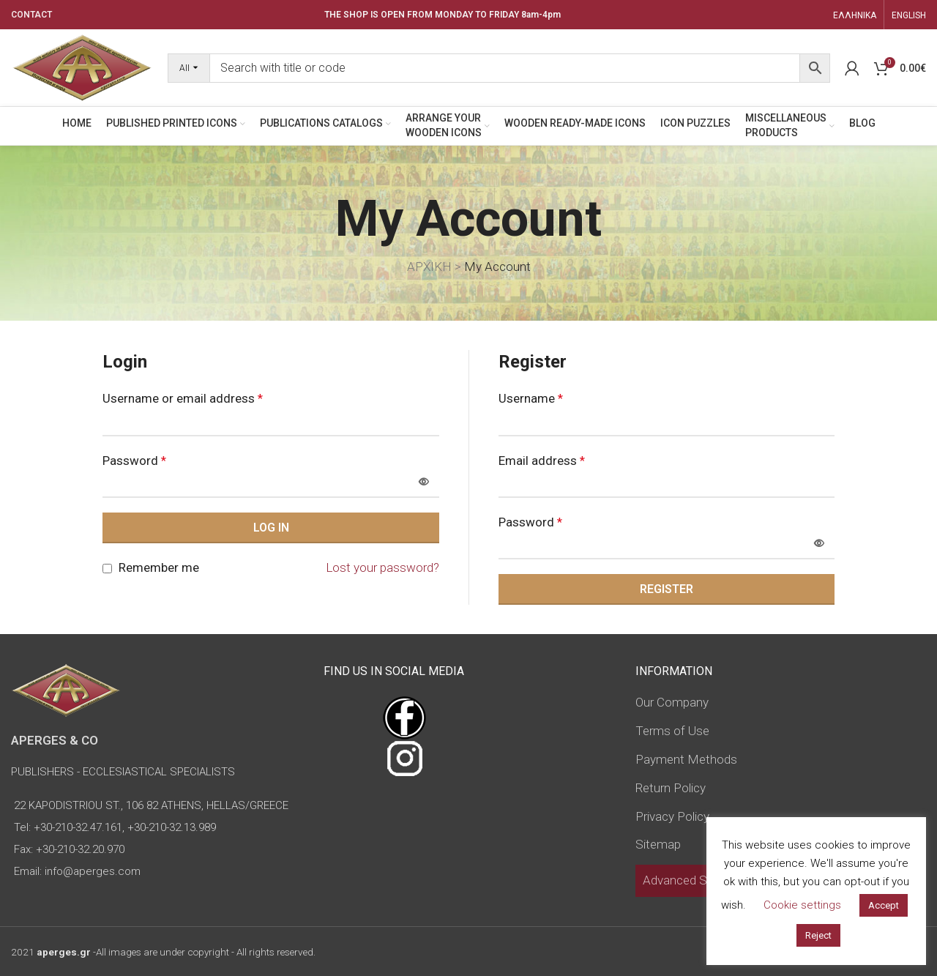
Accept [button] (883, 905)
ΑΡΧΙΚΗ (429, 266)
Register (666, 589)
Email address (542, 460)
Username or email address (182, 398)
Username (531, 398)
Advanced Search (690, 880)
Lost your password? (382, 567)
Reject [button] (818, 935)
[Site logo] (82, 66)
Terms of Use (672, 730)
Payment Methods (686, 759)
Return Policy (670, 788)
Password (134, 460)
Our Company (672, 702)
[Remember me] (107, 568)
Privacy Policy (672, 816)
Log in (271, 527)
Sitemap (658, 844)
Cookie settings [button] (802, 905)
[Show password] (423, 482)
